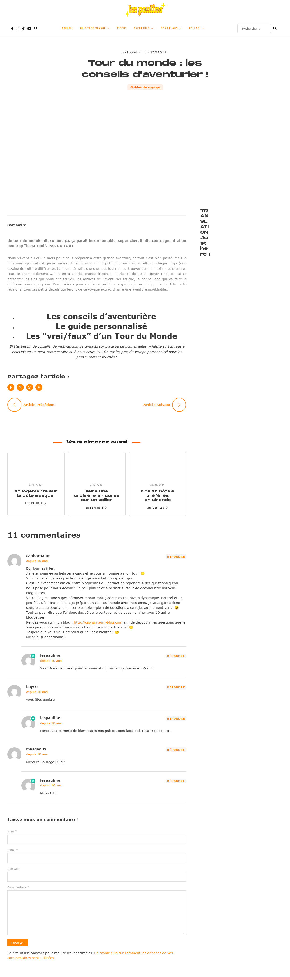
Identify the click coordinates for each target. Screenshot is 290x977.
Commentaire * (18, 887)
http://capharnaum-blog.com (98, 622)
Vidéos (122, 28)
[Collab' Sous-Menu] (203, 28)
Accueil (67, 28)
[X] (20, 387)
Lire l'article (36, 503)
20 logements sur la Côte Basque (35, 493)
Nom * (12, 831)
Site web (13, 868)
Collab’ (195, 28)
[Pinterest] (38, 387)
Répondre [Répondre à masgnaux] (176, 749)
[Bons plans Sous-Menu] (180, 28)
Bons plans (169, 28)
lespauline (50, 655)
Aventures (142, 28)
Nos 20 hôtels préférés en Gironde (157, 495)
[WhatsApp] (29, 387)
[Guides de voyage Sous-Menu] (108, 28)
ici (98, 352)
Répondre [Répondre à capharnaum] (176, 556)
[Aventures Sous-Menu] (152, 28)
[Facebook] (10, 387)
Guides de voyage (93, 28)
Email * (12, 850)
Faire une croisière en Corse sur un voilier (96, 495)
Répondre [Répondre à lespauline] (176, 656)
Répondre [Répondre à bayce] (176, 687)
